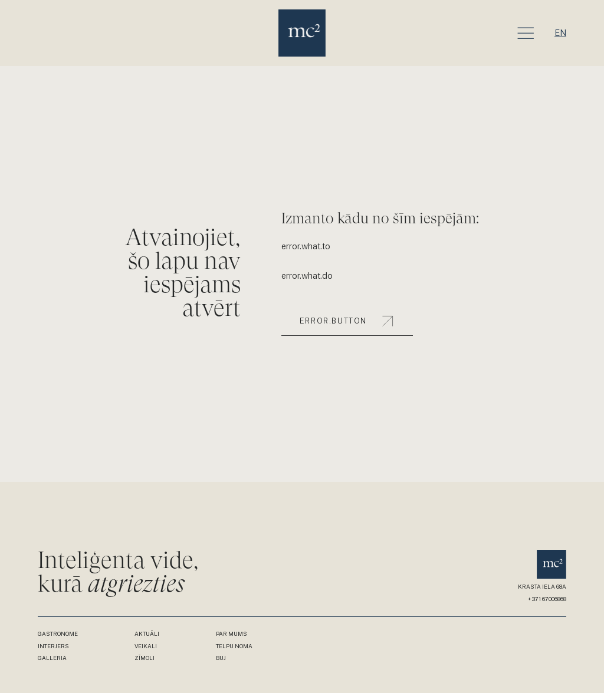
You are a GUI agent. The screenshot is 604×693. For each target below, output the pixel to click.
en (560, 33)
